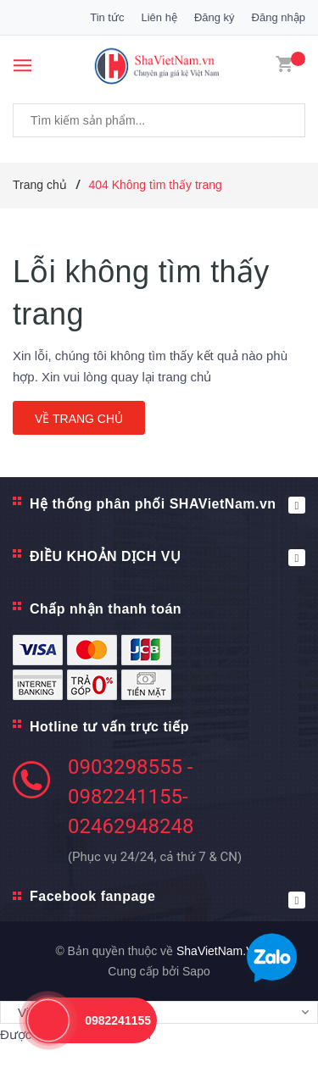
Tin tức (107, 17)
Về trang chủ (79, 418)
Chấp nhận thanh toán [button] (105, 609)
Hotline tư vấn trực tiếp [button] (109, 727)
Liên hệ (158, 17)
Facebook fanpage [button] (167, 899)
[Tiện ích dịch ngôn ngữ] (159, 1013)
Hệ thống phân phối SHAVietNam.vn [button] (167, 505)
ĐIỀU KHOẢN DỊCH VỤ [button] (167, 557)
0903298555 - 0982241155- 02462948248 (130, 796)
